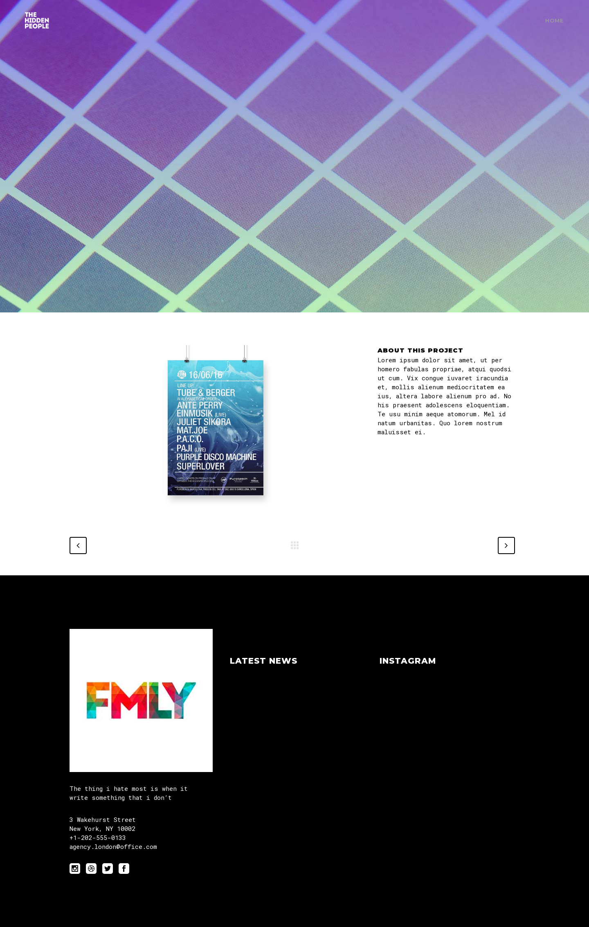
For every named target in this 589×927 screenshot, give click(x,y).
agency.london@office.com (113, 846)
